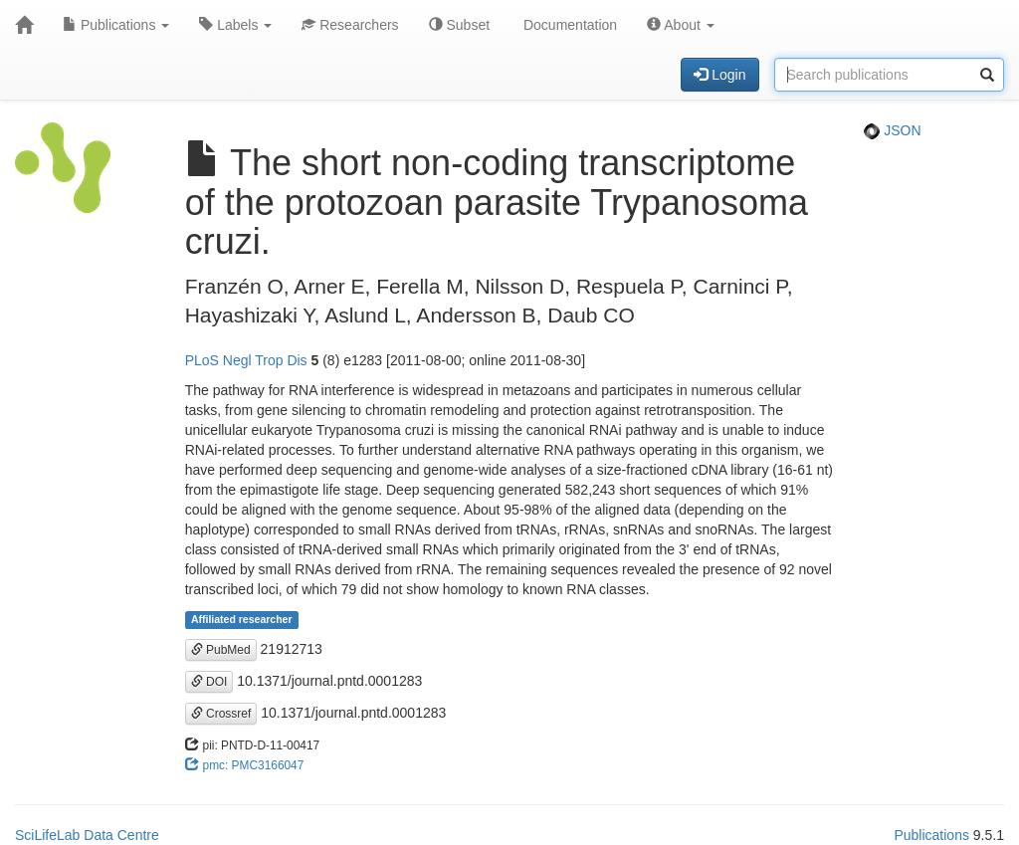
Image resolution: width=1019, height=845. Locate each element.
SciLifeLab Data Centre (87, 835)
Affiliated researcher (242, 620)
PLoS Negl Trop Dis (246, 360)
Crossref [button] (221, 714)
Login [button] (719, 75)
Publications (116, 25)
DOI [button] (209, 682)
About (680, 25)
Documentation (568, 25)
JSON (892, 130)
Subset (459, 25)
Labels (235, 25)
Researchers (350, 25)
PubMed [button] (221, 650)
